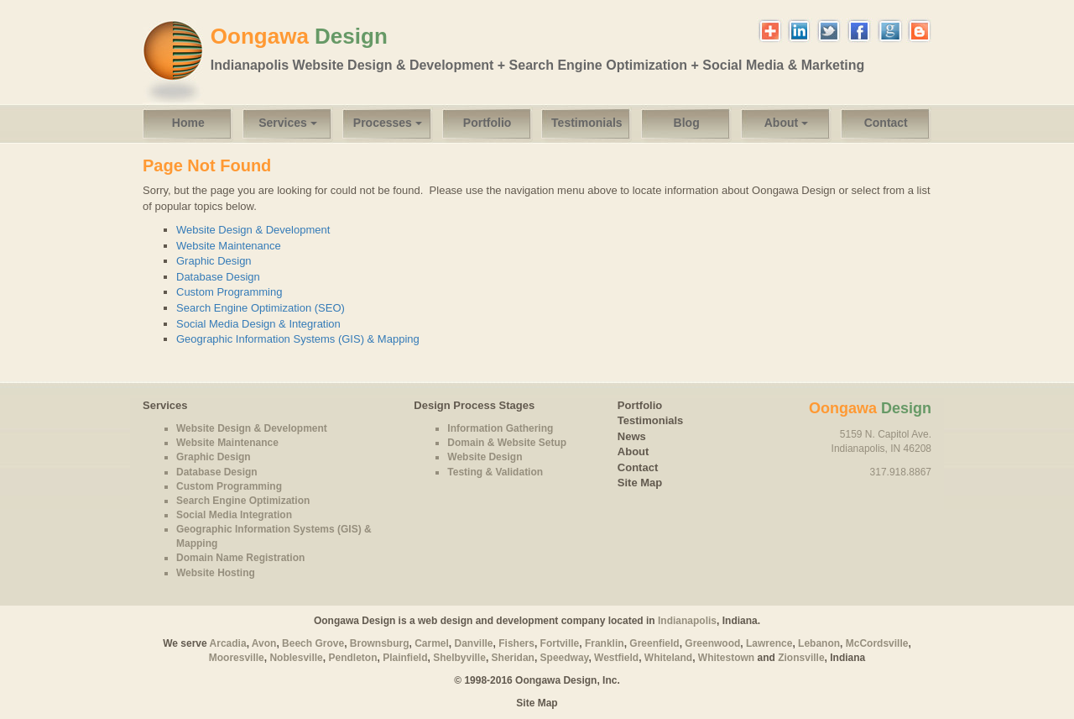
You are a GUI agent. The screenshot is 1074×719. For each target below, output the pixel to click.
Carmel (431, 643)
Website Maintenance (228, 245)
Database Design (218, 276)
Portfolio (487, 122)
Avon (264, 643)
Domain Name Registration (240, 558)
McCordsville (877, 643)
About (633, 451)
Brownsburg (379, 643)
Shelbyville (459, 658)
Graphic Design (214, 261)
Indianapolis (687, 621)
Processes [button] (387, 122)
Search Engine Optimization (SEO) (260, 308)
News (632, 436)
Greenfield (654, 643)
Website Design (484, 457)
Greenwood (712, 643)
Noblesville (295, 658)
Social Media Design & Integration (258, 324)
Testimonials (587, 122)
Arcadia (228, 643)
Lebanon (819, 643)
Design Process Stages (474, 405)
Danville (474, 643)
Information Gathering (500, 428)
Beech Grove (313, 643)
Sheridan (513, 658)
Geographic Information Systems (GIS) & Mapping (298, 339)
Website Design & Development (253, 229)
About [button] (786, 122)
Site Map (640, 482)
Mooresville (236, 658)
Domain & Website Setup (506, 443)
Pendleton (352, 658)
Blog (687, 122)
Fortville (560, 643)
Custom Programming (229, 292)
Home (188, 122)
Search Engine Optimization (243, 500)
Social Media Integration (234, 515)
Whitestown (726, 658)
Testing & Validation (495, 472)
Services (165, 405)
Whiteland (668, 658)
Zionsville (801, 658)
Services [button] (287, 122)
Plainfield (405, 658)
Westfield (616, 658)
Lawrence (769, 643)
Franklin (604, 643)
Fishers (516, 643)
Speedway (564, 658)
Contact (886, 122)
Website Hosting (215, 573)
